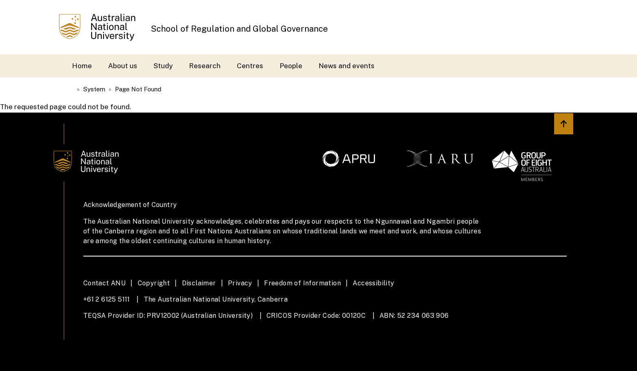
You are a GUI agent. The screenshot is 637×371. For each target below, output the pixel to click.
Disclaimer (199, 283)
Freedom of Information (302, 283)
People (291, 66)
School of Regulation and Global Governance (239, 29)
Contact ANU (104, 283)
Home (82, 66)
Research (205, 66)
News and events (346, 66)
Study (163, 66)
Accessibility (373, 283)
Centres (250, 66)
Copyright (154, 283)
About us (122, 66)
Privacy (240, 283)
